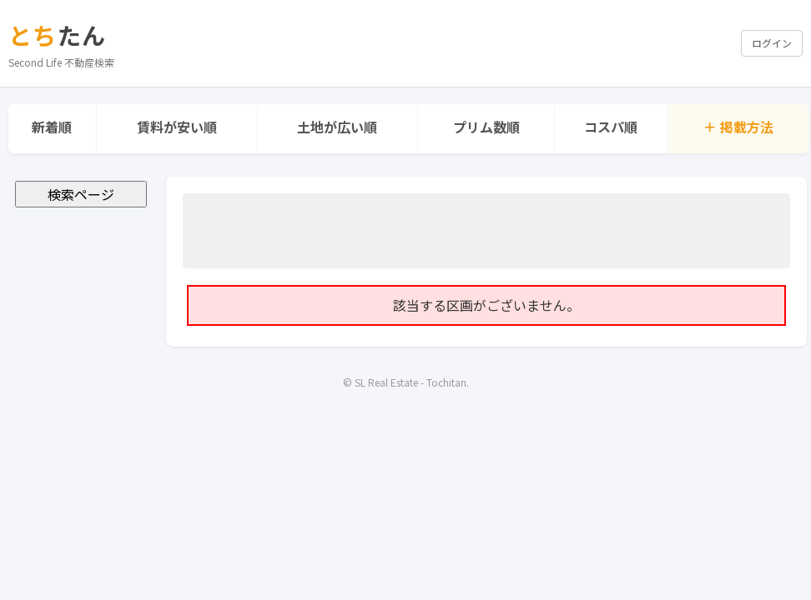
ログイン (772, 43)
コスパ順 (610, 127)
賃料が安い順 (177, 127)
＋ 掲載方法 (738, 127)
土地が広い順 (337, 127)
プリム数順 (486, 127)
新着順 (52, 127)
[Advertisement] (486, 230)
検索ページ (81, 194)
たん (57, 35)
